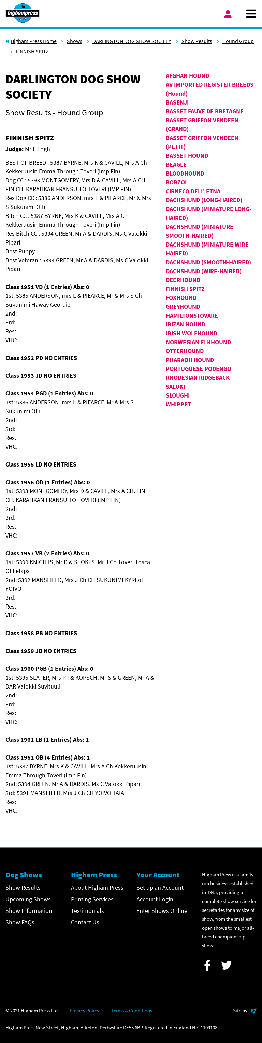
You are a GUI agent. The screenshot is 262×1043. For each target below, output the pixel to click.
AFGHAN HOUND (187, 76)
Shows (74, 41)
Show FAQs (19, 922)
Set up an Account (160, 887)
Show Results (196, 41)
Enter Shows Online (161, 911)
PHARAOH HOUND (190, 360)
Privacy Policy (84, 1010)
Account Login (154, 899)
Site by (245, 1010)
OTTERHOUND (185, 351)
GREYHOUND (183, 306)
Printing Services (92, 899)
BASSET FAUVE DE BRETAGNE (205, 111)
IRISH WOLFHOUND (191, 333)
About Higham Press (97, 887)
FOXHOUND (181, 298)
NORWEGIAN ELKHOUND (198, 342)
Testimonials (87, 911)
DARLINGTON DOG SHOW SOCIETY (131, 41)
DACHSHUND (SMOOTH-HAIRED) (208, 262)
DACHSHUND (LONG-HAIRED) (204, 200)
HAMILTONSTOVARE (192, 315)
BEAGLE (176, 164)
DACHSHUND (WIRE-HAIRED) (204, 271)
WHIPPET (178, 404)
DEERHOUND (183, 280)
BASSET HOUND (187, 155)
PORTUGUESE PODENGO (198, 369)
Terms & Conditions (131, 1010)
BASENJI (177, 102)
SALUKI (175, 386)
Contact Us (85, 922)
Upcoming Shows (28, 899)
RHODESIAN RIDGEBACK (198, 377)
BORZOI (176, 182)
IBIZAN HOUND (185, 324)
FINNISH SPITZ (185, 289)
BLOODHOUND (185, 173)
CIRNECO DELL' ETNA (193, 191)
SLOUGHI (178, 395)
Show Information (28, 911)
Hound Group (238, 41)
